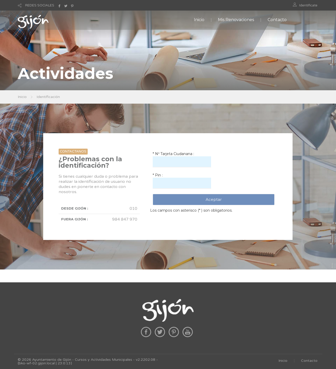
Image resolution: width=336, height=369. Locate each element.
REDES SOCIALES (39, 5)
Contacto (277, 19)
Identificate (308, 5)
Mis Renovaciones (236, 19)
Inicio (199, 19)
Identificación (48, 97)
